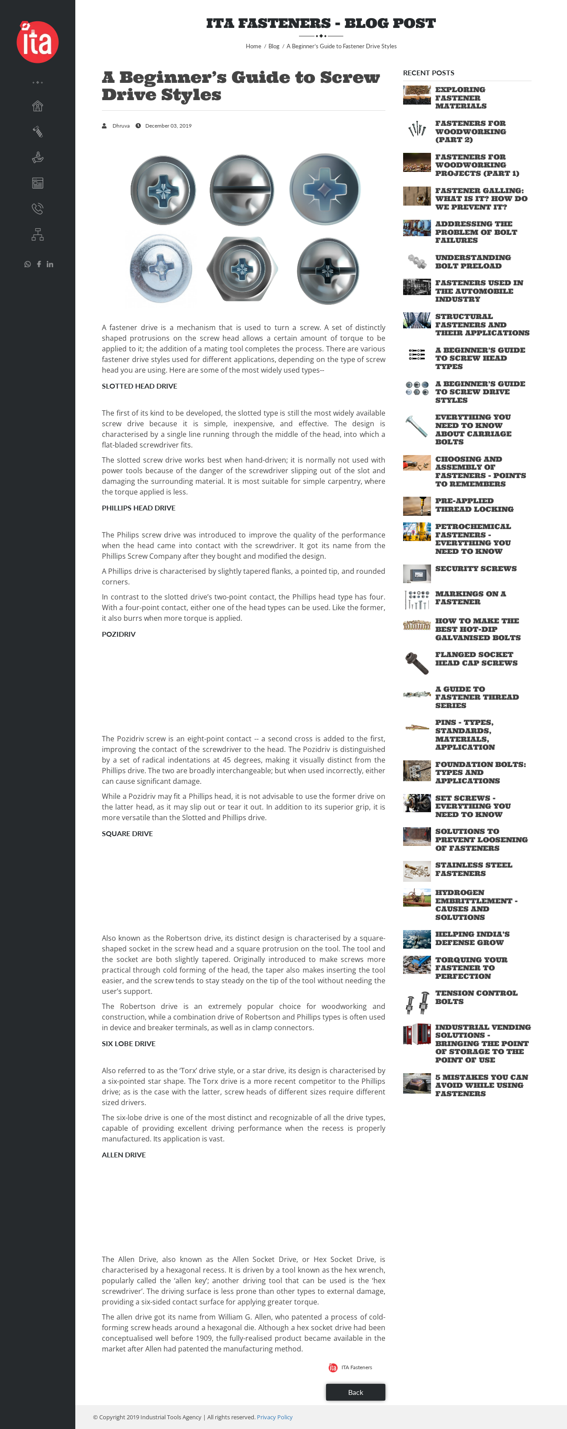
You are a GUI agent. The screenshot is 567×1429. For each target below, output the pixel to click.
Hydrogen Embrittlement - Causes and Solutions (476, 905)
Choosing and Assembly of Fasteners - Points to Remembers (480, 471)
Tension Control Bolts (476, 997)
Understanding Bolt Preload (473, 261)
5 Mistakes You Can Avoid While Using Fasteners (481, 1085)
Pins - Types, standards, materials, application (465, 734)
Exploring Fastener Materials (461, 97)
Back (355, 1392)
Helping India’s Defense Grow (472, 938)
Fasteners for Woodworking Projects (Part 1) (477, 165)
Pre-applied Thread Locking (474, 505)
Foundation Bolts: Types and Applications (480, 772)
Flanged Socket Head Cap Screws (476, 658)
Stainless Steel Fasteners (474, 869)
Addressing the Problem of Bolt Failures (476, 232)
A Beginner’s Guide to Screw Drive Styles (480, 392)
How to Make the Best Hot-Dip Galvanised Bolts (478, 629)
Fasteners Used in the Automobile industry (479, 291)
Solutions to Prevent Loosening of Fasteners (481, 839)
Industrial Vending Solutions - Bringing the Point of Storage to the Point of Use (483, 1043)
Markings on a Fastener (470, 598)
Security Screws (476, 568)
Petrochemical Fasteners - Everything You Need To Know (473, 539)
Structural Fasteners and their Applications (482, 324)
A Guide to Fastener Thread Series (477, 697)
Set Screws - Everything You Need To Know (473, 806)
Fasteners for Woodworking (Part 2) (470, 131)
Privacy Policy (275, 1417)
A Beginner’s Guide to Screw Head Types (480, 358)
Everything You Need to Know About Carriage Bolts (473, 429)
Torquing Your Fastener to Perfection (471, 968)
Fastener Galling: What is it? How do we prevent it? (481, 198)
